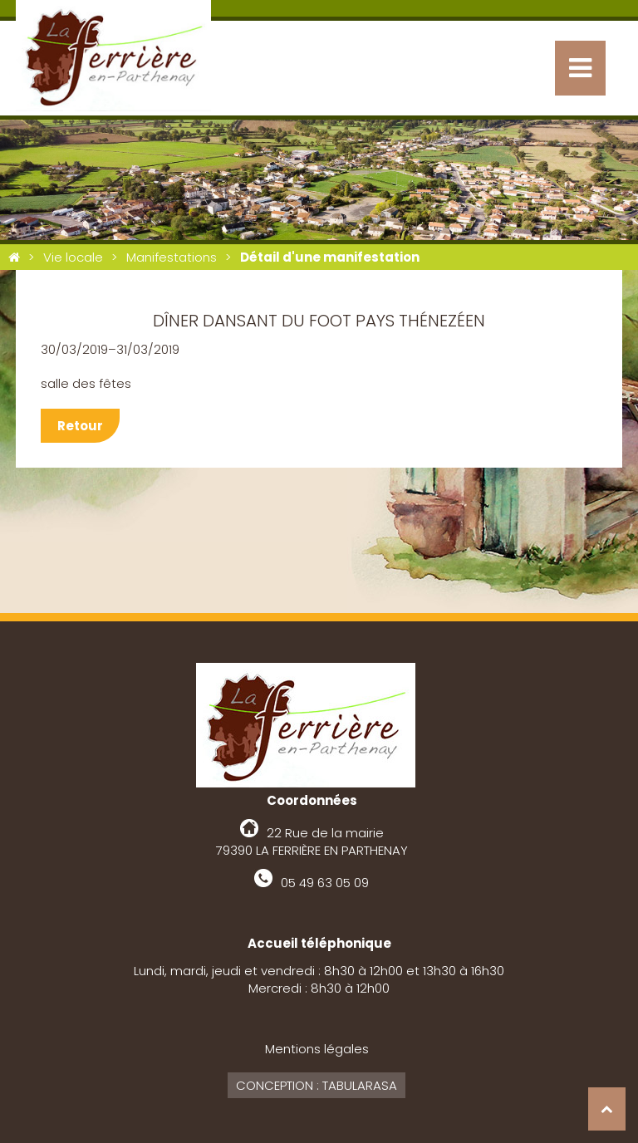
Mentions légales (317, 1048)
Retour (80, 425)
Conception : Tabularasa (316, 1085)
